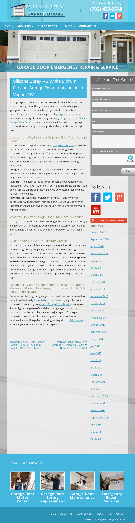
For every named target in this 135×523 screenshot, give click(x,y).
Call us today (76, 320)
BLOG (68, 26)
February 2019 (98, 282)
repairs (23, 114)
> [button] (131, 50)
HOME (6, 26)
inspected (39, 300)
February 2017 (98, 381)
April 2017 (96, 367)
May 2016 (95, 431)
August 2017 (97, 339)
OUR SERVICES (47, 26)
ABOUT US (24, 26)
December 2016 (99, 396)
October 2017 (97, 324)
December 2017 (99, 310)
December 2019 (99, 253)
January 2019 (97, 289)
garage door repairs (63, 145)
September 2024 (99, 239)
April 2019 (96, 267)
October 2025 (97, 232)
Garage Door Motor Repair (23, 497)
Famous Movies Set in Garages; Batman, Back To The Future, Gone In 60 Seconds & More (28, 345)
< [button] (3, 50)
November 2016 (99, 403)
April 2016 (96, 438)
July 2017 (95, 346)
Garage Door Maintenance (82, 495)
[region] (67, 51)
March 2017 (96, 374)
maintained (56, 300)
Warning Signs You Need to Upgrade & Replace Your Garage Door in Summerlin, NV (69, 345)
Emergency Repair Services (112, 497)
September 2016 (99, 417)
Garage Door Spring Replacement (52, 497)
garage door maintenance (70, 114)
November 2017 (99, 317)
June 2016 (95, 424)
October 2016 (97, 410)
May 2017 (95, 360)
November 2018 (99, 296)
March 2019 (96, 275)
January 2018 (97, 303)
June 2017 (95, 353)
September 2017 (99, 331)
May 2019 (95, 260)
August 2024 (97, 246)
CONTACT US (87, 26)
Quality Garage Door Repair (54, 304)
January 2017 (97, 389)
